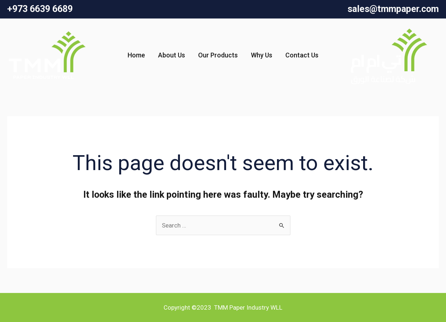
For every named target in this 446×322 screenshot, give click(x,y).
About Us (171, 55)
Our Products (218, 55)
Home (136, 55)
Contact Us (301, 55)
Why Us (261, 55)
